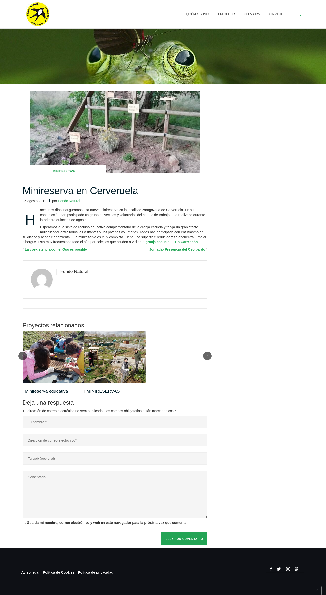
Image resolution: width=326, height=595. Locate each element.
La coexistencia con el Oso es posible (56, 249)
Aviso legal (30, 572)
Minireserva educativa (46, 391)
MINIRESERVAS (103, 391)
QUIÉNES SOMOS (198, 14)
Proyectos (227, 14)
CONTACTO (275, 14)
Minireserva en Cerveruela (80, 190)
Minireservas (64, 171)
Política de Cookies (58, 572)
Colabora (252, 14)
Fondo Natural (69, 201)
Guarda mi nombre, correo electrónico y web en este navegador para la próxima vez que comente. (107, 523)
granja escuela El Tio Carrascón (171, 242)
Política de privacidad (95, 572)
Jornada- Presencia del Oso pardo (177, 249)
